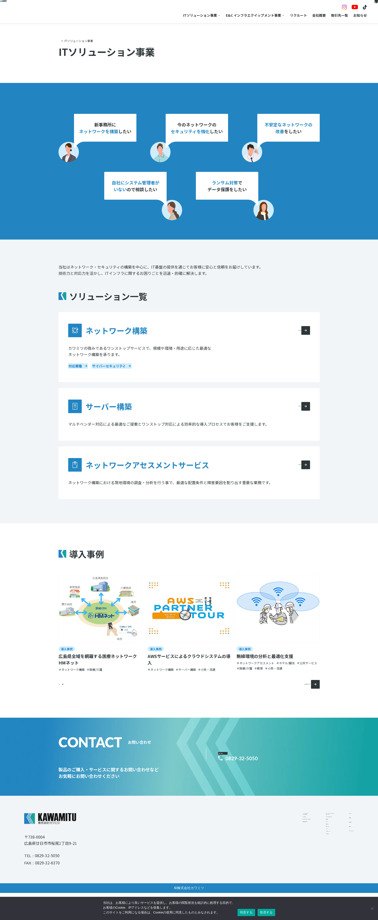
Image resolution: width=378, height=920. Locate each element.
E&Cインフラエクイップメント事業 (277, 827)
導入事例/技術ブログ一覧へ (290, 696)
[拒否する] (372, 908)
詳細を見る (294, 339)
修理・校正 (258, 890)
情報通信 (257, 849)
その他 (255, 856)
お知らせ (333, 15)
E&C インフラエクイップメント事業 (226, 15)
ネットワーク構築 (194, 836)
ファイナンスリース (265, 883)
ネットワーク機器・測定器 (270, 843)
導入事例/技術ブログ (196, 856)
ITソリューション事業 (173, 15)
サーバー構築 (190, 843)
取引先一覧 (312, 15)
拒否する (266, 912)
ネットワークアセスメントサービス (207, 849)
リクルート (271, 15)
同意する (246, 912)
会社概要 (292, 15)
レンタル (257, 877)
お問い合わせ (241, 763)
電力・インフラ (262, 836)
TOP (61, 41)
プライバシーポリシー (337, 862)
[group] (100, 635)
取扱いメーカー (262, 870)
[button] (74, 696)
